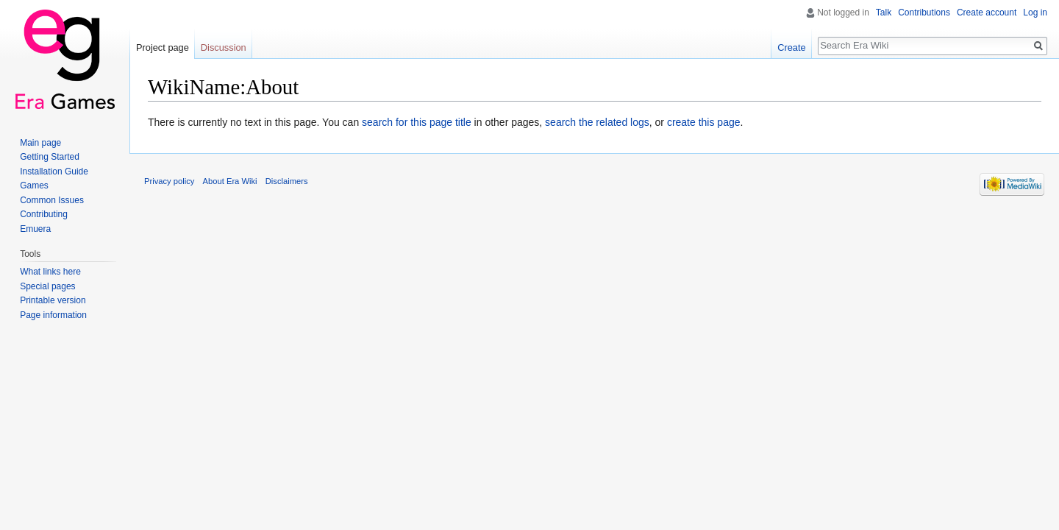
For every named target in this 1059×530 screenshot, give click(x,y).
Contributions (924, 12)
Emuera (35, 229)
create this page (704, 122)
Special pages (47, 286)
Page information (53, 315)
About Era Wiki (230, 181)
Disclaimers (286, 181)
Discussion (223, 47)
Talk (883, 12)
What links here (50, 271)
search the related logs (597, 122)
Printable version (52, 300)
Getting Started (49, 157)
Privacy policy (169, 181)
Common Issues (52, 200)
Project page (162, 47)
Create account (986, 12)
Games (34, 185)
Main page (40, 143)
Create (791, 47)
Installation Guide (54, 171)
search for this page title (416, 122)
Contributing (44, 214)
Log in (1035, 12)
